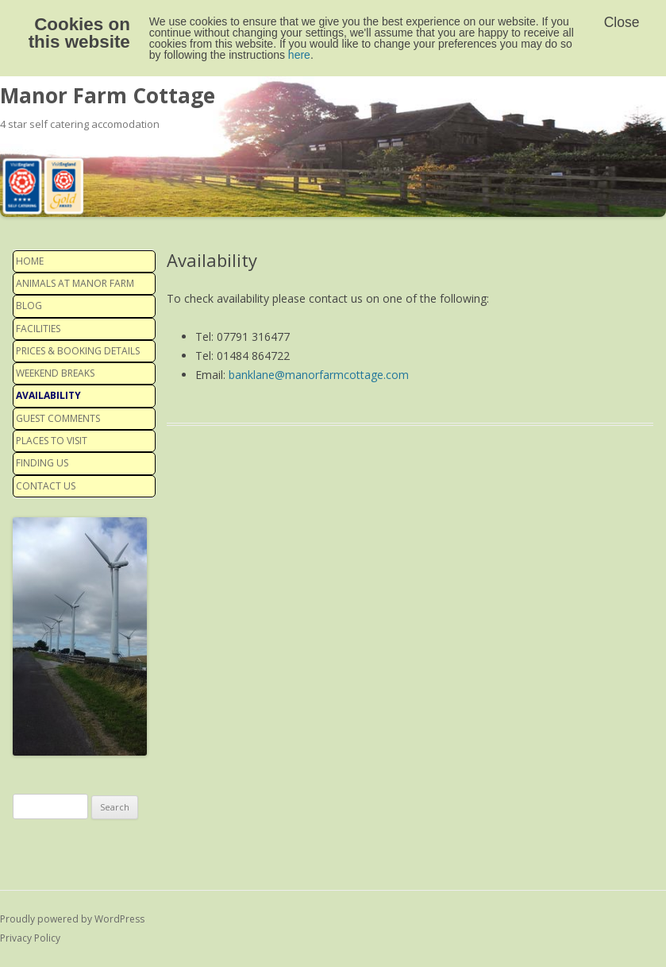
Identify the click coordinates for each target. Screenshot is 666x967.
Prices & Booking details (78, 351)
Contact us (45, 486)
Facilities (38, 328)
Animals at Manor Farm (75, 283)
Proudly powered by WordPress (72, 919)
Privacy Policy (30, 938)
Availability (48, 395)
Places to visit (51, 440)
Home (30, 261)
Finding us (42, 463)
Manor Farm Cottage (107, 95)
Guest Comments (58, 418)
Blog (29, 305)
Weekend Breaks (55, 373)
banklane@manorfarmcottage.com (319, 374)
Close (622, 22)
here (299, 54)
